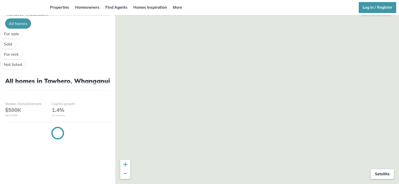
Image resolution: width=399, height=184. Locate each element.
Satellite (382, 174)
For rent (11, 54)
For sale (11, 33)
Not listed (13, 64)
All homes (18, 23)
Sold (8, 44)
